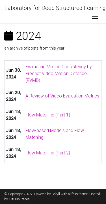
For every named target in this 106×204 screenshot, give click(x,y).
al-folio (73, 194)
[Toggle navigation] (94, 17)
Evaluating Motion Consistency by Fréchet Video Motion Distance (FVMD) (58, 73)
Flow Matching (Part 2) (47, 153)
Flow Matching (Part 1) (47, 115)
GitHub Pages (19, 199)
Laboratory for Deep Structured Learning (55, 8)
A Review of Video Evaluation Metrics (62, 96)
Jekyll (56, 194)
